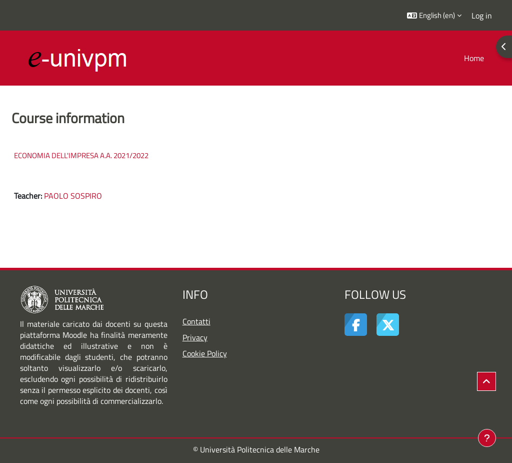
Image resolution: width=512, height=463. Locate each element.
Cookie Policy (204, 353)
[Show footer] (487, 438)
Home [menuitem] (474, 58)
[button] (434, 15)
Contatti (196, 321)
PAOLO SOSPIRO (73, 196)
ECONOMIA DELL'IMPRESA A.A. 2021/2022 (81, 155)
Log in (482, 16)
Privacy (195, 337)
